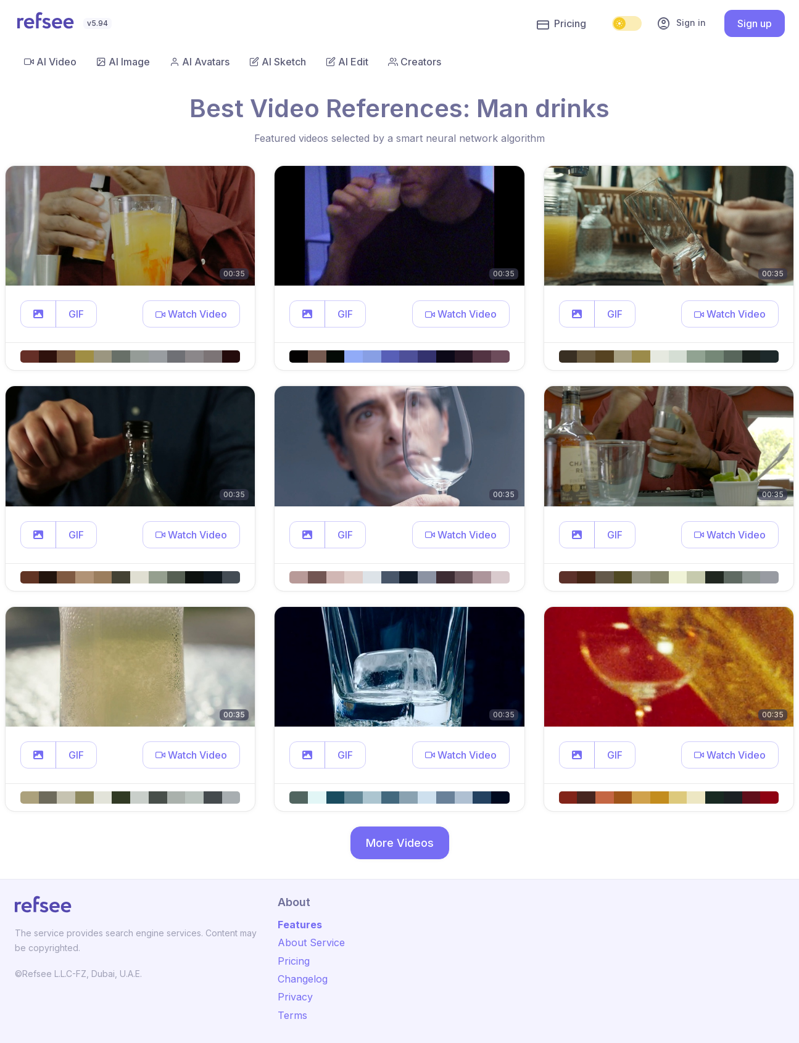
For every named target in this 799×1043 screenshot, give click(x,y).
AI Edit (347, 62)
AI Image (123, 62)
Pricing (561, 24)
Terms (292, 1015)
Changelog (303, 979)
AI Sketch (277, 62)
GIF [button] (76, 314)
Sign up (754, 23)
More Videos (400, 842)
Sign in (681, 23)
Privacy (295, 997)
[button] (38, 314)
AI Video (50, 62)
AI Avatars (200, 62)
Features (300, 924)
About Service (311, 942)
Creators (414, 62)
